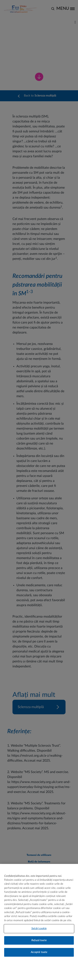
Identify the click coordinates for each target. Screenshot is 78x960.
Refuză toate (39, 943)
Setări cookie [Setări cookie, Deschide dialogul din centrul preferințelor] (39, 932)
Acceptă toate (39, 955)
